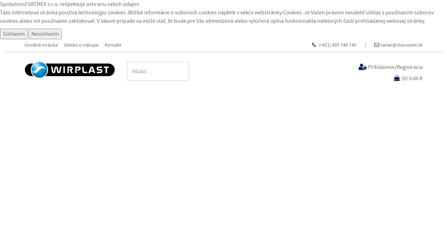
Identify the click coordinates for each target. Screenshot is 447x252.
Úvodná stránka (41, 45)
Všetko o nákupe (81, 45)
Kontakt (113, 45)
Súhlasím (14, 33)
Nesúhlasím (45, 33)
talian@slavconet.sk (402, 45)
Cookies (292, 12)
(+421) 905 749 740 (337, 45)
